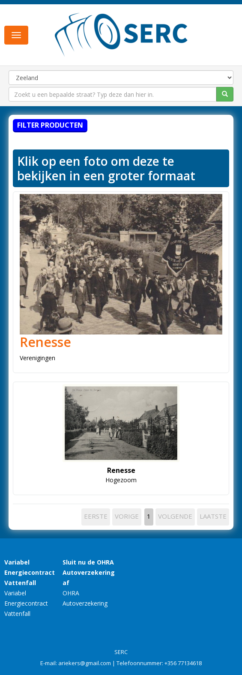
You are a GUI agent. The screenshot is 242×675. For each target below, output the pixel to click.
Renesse (45, 342)
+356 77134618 (183, 663)
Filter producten (50, 125)
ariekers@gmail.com (84, 663)
